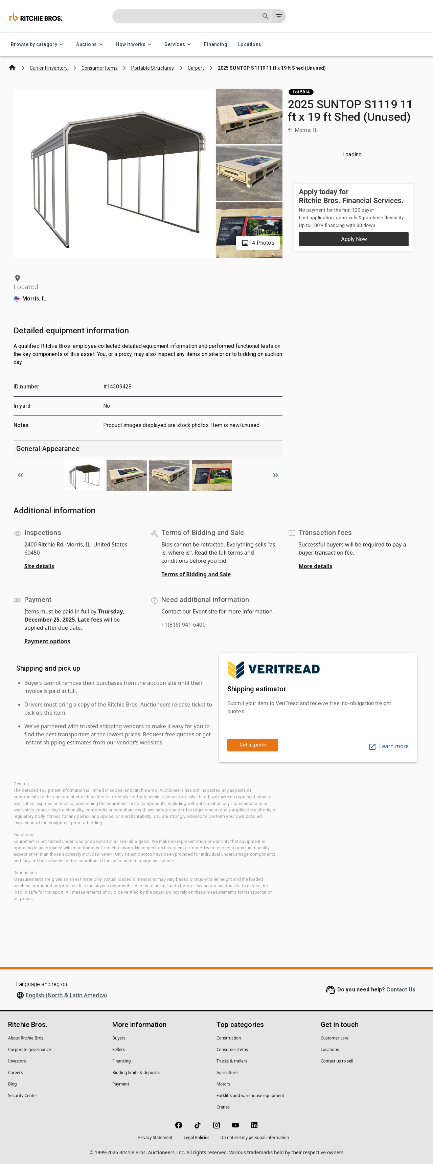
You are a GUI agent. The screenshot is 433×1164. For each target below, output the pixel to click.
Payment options (47, 641)
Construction (228, 1038)
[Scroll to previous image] (20, 475)
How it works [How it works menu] (134, 44)
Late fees (90, 619)
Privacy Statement (155, 1137)
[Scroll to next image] (276, 475)
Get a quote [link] (252, 745)
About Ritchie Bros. (26, 1038)
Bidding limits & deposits (136, 1072)
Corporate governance (29, 1049)
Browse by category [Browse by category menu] (38, 44)
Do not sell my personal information (255, 1137)
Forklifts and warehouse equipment (250, 1095)
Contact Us (400, 989)
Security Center (22, 1095)
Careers (15, 1072)
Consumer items (232, 1049)
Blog (12, 1084)
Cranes (223, 1107)
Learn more (388, 746)
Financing (215, 44)
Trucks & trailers (231, 1061)
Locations (249, 44)
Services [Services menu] (179, 44)
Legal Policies (196, 1137)
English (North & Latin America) (66, 995)
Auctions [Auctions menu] (90, 44)
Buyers (119, 1038)
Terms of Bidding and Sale (196, 574)
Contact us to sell (337, 1061)
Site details (39, 566)
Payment (120, 1084)
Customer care (334, 1038)
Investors (17, 1061)
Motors (223, 1084)
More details (315, 566)
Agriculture (227, 1072)
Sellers (118, 1049)
